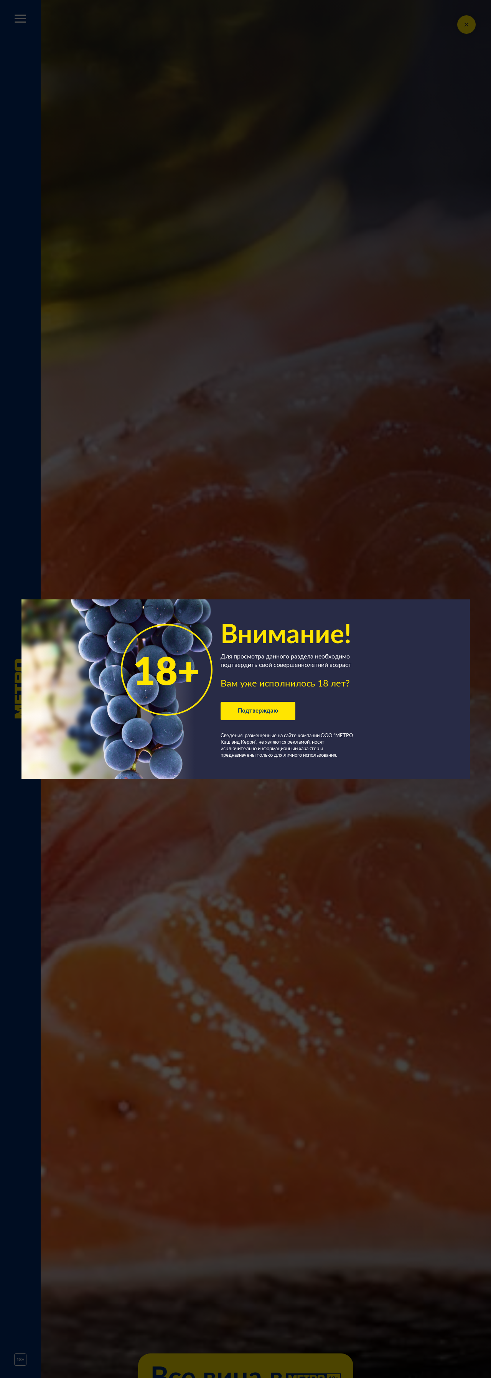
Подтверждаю (258, 711)
